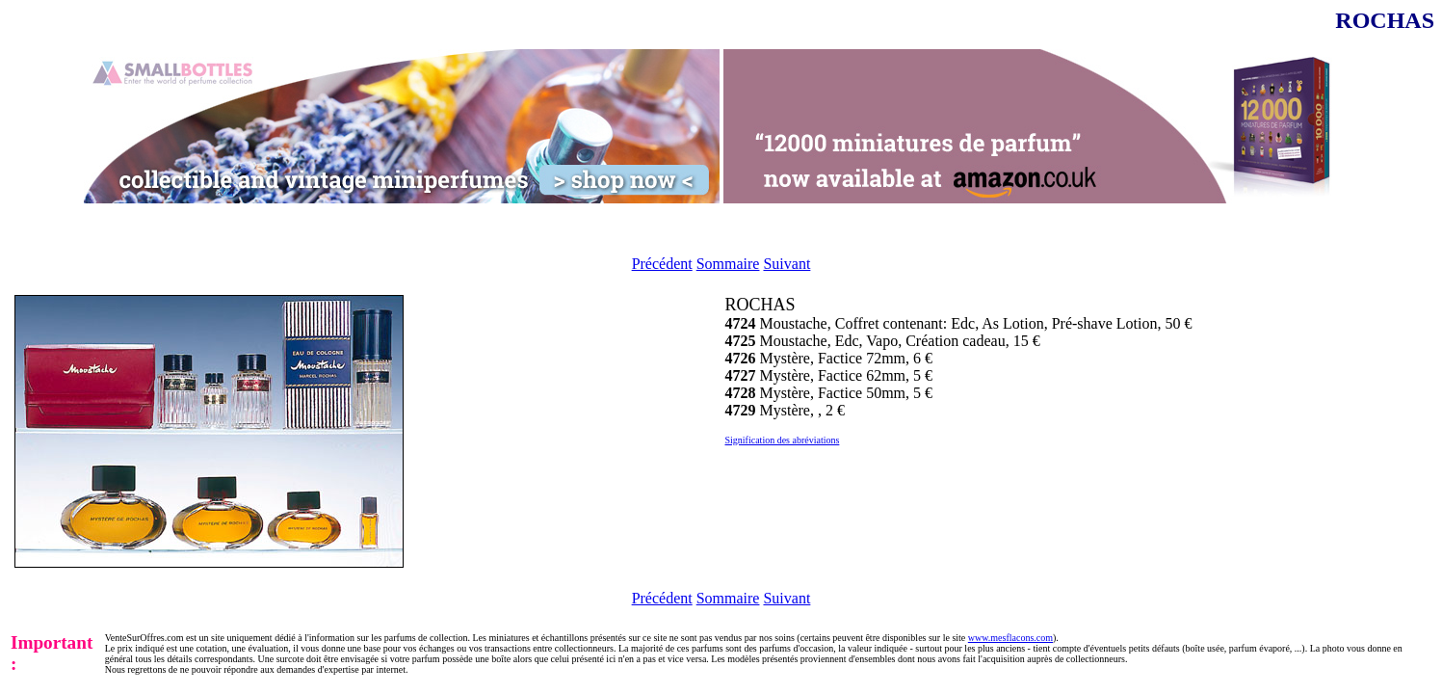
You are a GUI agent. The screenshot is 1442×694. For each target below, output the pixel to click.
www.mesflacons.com (1010, 637)
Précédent (662, 263)
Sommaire (728, 263)
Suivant (786, 263)
